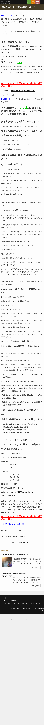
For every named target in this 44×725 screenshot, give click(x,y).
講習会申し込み (29, 2)
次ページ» (30, 542)
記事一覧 (22, 542)
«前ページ (14, 542)
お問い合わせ (37, 2)
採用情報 (24, 603)
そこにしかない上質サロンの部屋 (13, 536)
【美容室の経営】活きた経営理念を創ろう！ (16, 554)
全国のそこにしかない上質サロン (13, 524)
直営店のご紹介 (16, 603)
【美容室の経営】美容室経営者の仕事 (13, 573)
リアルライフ (5, 2)
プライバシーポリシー (35, 603)
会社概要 (7, 603)
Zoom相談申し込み (33, 2)
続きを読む (35, 567)
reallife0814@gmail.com (23, 90)
